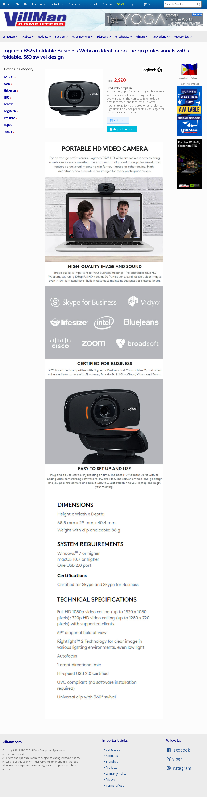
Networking (160, 37)
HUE (7, 97)
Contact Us (56, 4)
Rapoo (9, 125)
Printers (142, 37)
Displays (104, 37)
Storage (61, 37)
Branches (111, 762)
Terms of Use (114, 786)
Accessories (182, 37)
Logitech (11, 111)
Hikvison (11, 90)
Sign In (133, 4)
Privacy (109, 779)
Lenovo (10, 104)
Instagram (179, 768)
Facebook (178, 750)
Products (74, 4)
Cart (148, 4)
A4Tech (10, 77)
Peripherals (123, 37)
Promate (10, 118)
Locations (38, 4)
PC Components (82, 37)
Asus (8, 83)
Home (7, 4)
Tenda (9, 132)
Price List (91, 4)
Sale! (120, 4)
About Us (21, 4)
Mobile (28, 37)
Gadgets (44, 37)
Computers (10, 37)
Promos (107, 4)
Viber (174, 759)
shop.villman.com (122, 129)
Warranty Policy (115, 774)
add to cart (118, 120)
